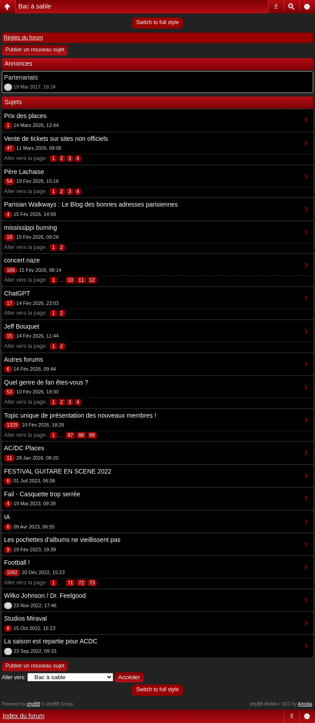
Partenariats (21, 77)
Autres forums (23, 359)
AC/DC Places (24, 448)
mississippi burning (30, 227)
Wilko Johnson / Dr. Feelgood (45, 595)
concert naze (22, 260)
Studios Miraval (25, 618)
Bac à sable (34, 6)
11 (81, 280)
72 (81, 582)
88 (81, 435)
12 (92, 280)
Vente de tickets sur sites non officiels (56, 138)
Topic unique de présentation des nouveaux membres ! (80, 415)
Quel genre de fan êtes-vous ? (46, 382)
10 (70, 280)
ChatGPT (17, 293)
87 (70, 435)
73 (92, 582)
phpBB (33, 704)
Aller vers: (14, 677)
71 (70, 582)
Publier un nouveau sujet (34, 50)
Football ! (17, 562)
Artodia (305, 704)
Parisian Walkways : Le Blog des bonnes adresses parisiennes (91, 204)
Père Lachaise (24, 171)
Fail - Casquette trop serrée (42, 494)
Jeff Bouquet (21, 326)
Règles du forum (23, 37)
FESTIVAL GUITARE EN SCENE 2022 (57, 471)
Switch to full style (157, 22)
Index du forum (23, 715)
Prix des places (25, 115)
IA (7, 516)
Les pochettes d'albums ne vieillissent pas (62, 539)
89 (92, 435)
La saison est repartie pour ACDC (51, 641)
